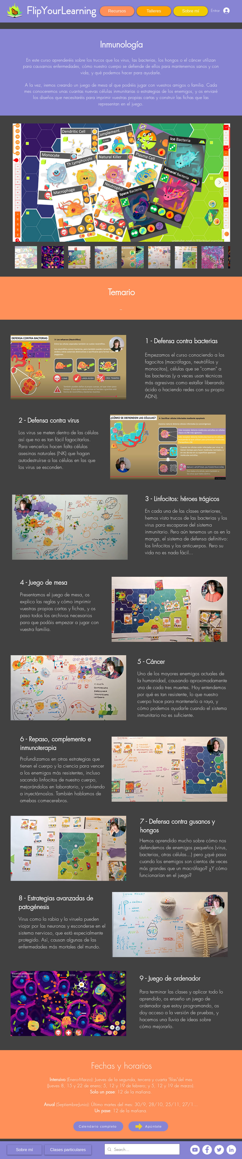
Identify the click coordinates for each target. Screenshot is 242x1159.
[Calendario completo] (98, 1126)
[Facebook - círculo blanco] (207, 1150)
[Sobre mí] (190, 11)
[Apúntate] (148, 1126)
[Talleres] (154, 11)
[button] (237, 10)
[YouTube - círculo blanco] (195, 1150)
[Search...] (141, 1149)
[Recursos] (117, 11)
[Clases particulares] (67, 1150)
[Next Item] (219, 183)
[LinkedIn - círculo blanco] (231, 1150)
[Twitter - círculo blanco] (219, 1150)
